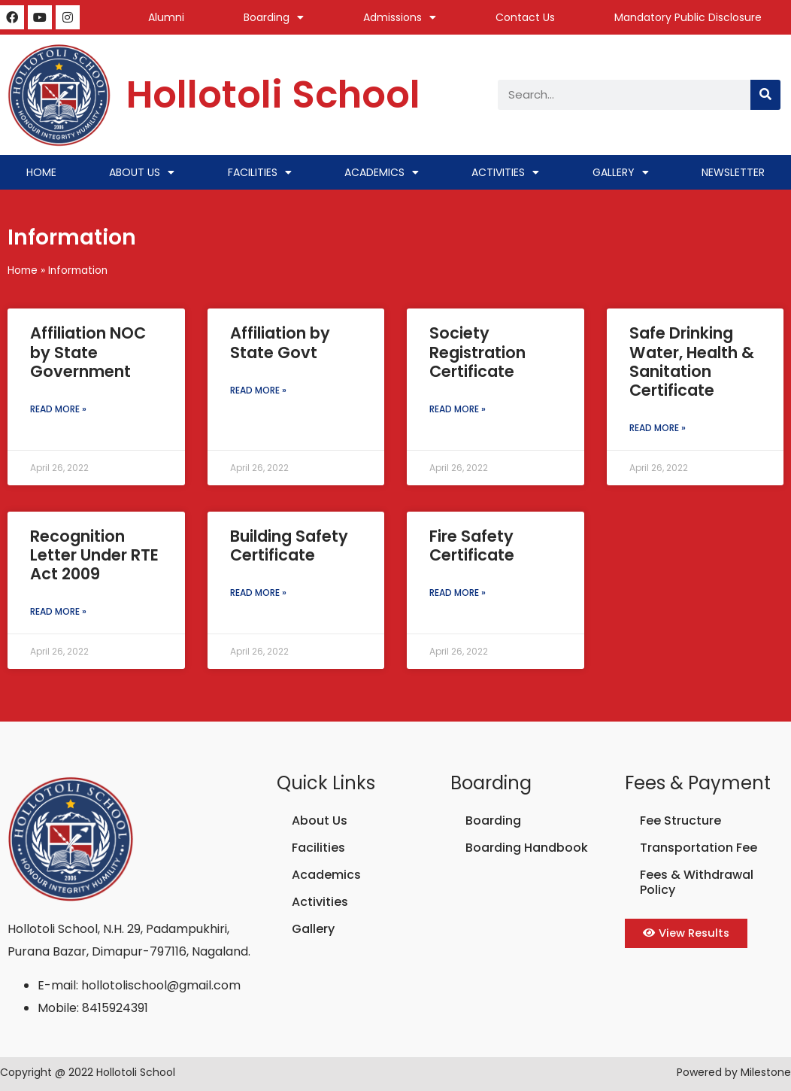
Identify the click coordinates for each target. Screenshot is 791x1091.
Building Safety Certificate (289, 545)
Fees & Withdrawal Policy (696, 882)
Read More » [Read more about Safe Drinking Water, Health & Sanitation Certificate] (657, 427)
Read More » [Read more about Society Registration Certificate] (457, 409)
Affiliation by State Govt (280, 342)
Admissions (399, 17)
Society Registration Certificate (477, 351)
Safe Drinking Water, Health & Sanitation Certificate (691, 361)
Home (41, 172)
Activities (505, 172)
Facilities (260, 172)
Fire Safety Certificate (471, 545)
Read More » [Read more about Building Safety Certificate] (258, 592)
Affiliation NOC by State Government (88, 351)
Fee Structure (680, 820)
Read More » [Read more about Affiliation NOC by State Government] (58, 409)
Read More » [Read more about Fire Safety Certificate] (457, 592)
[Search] (765, 95)
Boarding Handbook (526, 847)
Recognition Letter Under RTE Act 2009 (94, 555)
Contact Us (525, 17)
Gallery (620, 172)
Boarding (274, 17)
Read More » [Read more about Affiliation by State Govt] (258, 390)
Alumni (166, 17)
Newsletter (733, 172)
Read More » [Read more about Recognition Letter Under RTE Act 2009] (58, 611)
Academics (381, 172)
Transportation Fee (698, 847)
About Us (141, 172)
